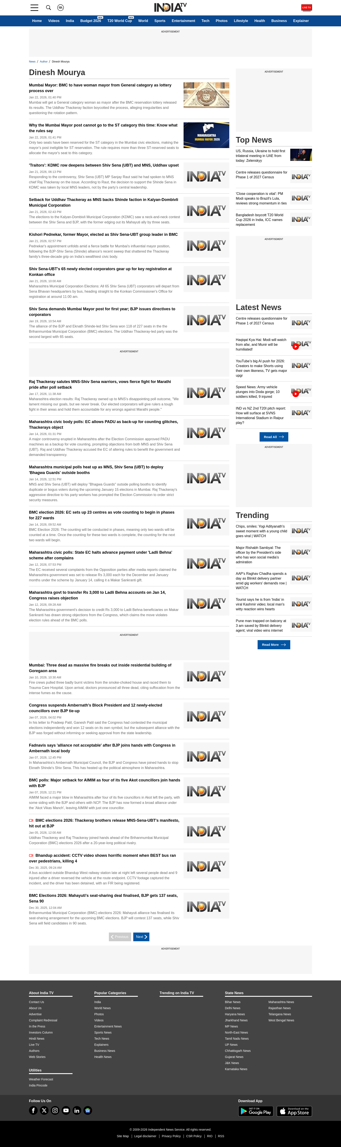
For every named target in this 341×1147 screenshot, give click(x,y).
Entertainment (183, 21)
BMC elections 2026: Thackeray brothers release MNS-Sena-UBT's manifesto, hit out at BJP (104, 823)
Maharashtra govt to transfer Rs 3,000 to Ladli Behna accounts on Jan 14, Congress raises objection (97, 595)
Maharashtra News (281, 1002)
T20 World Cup (119, 21)
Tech (205, 21)
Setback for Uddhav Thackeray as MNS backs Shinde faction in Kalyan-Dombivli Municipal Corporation (103, 202)
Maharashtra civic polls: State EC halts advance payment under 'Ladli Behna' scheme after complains (100, 555)
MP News (231, 1026)
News (32, 61)
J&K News (232, 1063)
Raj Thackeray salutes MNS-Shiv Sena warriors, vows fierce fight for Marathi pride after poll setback (100, 385)
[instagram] (55, 1110)
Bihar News (233, 1002)
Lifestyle (241, 21)
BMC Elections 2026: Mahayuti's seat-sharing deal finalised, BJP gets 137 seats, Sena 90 (103, 898)
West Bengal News (281, 1020)
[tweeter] (44, 1110)
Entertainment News (108, 1026)
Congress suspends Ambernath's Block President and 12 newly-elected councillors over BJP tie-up (95, 708)
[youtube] (66, 1110)
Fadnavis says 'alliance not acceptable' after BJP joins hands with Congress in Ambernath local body (102, 748)
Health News (102, 1057)
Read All (274, 436)
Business (279, 21)
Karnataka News (236, 1069)
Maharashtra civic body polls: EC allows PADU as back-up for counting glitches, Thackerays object (103, 425)
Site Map (123, 1136)
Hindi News (36, 1038)
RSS (221, 1136)
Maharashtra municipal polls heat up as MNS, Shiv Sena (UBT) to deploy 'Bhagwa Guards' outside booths (96, 470)
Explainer (301, 21)
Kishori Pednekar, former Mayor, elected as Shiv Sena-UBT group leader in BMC (103, 234)
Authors (34, 1051)
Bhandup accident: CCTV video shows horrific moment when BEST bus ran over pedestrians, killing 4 (102, 858)
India (70, 21)
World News (102, 1008)
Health (259, 21)
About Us (35, 1008)
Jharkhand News (236, 1020)
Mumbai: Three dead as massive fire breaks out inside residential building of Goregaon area (100, 668)
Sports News (102, 1032)
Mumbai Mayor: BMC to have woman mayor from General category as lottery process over (100, 88)
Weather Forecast (41, 1079)
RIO (210, 1136)
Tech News (101, 1038)
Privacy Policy (171, 1136)
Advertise (35, 1014)
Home (37, 21)
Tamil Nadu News (237, 1038)
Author (43, 61)
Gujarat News (234, 1057)
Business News (104, 1051)
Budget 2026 (90, 21)
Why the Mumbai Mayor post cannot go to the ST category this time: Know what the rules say (103, 128)
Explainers (101, 1044)
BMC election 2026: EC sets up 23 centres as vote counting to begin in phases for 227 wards (101, 515)
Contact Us (36, 1002)
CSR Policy (194, 1136)
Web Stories (37, 1057)
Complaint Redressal (43, 1020)
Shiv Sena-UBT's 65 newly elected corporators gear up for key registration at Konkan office (100, 272)
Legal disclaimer (145, 1136)
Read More (274, 644)
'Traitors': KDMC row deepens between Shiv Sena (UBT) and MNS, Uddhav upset (104, 165)
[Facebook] (33, 1110)
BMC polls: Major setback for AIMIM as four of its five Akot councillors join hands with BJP (104, 783)
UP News (231, 1044)
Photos (222, 21)
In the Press (37, 1026)
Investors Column (41, 1032)
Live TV (34, 1044)
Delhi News (232, 1008)
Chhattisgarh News (238, 1051)
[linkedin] (77, 1110)
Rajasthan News (279, 1008)
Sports (159, 21)
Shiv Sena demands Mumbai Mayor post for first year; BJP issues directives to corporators (102, 312)
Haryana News (235, 1014)
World (143, 21)
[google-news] (87, 1110)
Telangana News (279, 1014)
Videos (53, 21)
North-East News (236, 1032)
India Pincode (38, 1085)
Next (142, 937)
